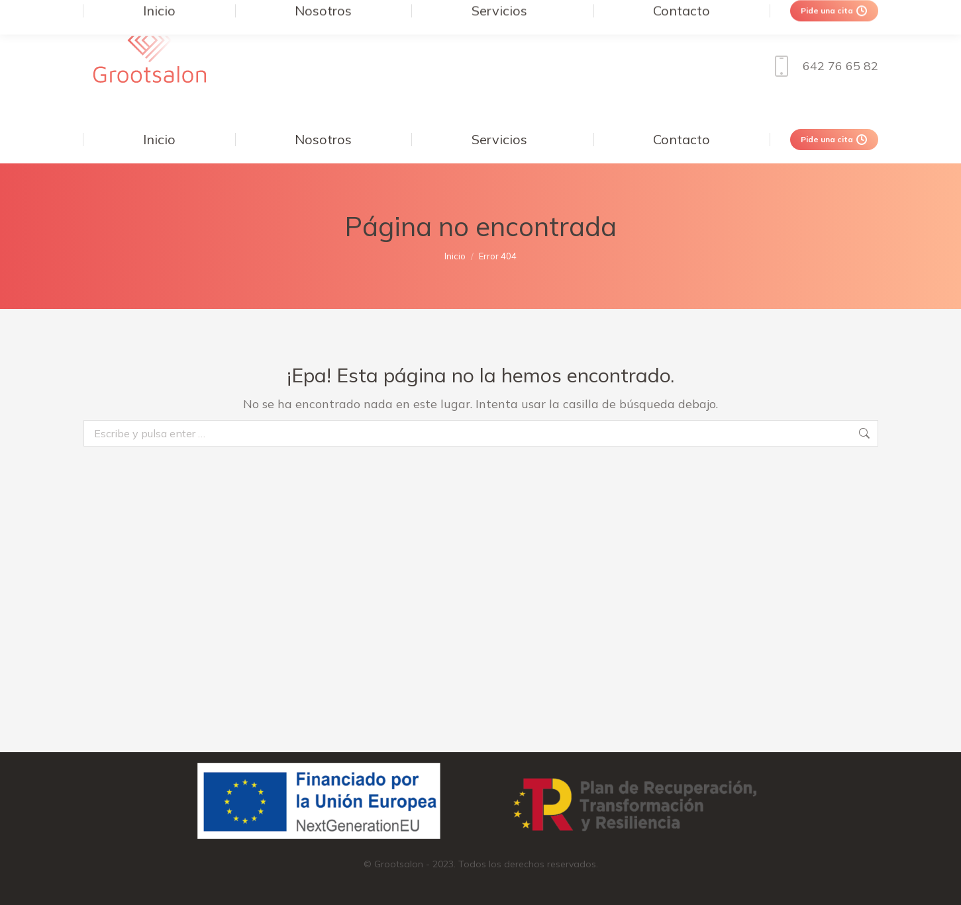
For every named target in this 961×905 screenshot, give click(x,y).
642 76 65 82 (823, 66)
